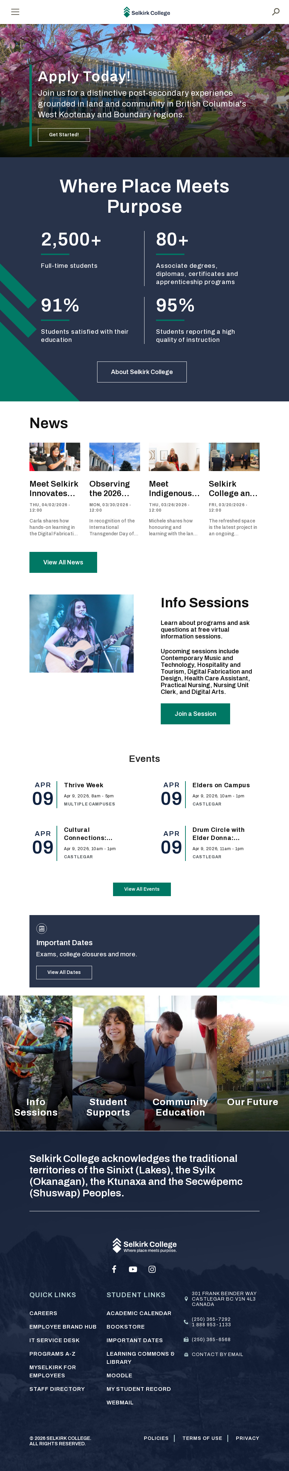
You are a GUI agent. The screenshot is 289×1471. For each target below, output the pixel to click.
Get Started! (64, 134)
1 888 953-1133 (211, 1324)
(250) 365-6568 (211, 1339)
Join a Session (195, 713)
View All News (63, 562)
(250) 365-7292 (211, 1319)
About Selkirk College (142, 372)
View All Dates (64, 972)
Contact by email (217, 1354)
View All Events (142, 889)
